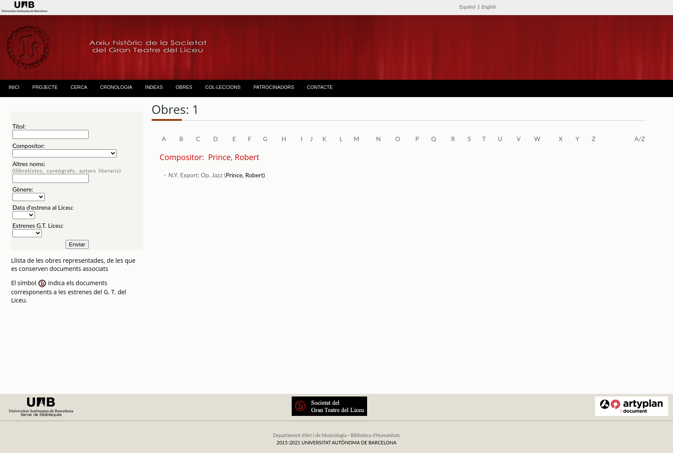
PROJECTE (45, 87)
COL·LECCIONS (222, 87)
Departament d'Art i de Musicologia (309, 435)
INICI (14, 87)
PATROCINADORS (273, 87)
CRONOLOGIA (116, 87)
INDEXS (154, 87)
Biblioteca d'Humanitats (375, 435)
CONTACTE (320, 87)
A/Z (640, 138)
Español (467, 6)
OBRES (184, 87)
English (489, 6)
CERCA (79, 87)
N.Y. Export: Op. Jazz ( (197, 175)
